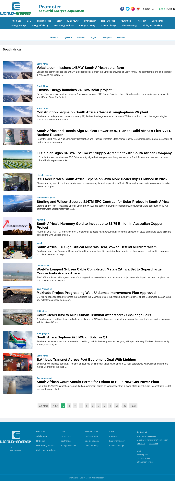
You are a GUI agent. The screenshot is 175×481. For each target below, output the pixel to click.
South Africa (42, 64)
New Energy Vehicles (64, 25)
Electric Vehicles (44, 175)
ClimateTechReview (145, 462)
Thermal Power (44, 21)
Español (81, 38)
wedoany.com (142, 455)
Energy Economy (87, 25)
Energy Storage (18, 25)
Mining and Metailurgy (153, 25)
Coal (29, 21)
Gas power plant (44, 378)
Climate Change (108, 25)
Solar (59, 21)
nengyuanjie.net (143, 458)
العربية (93, 38)
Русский (68, 38)
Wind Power (72, 21)
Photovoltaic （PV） (46, 197)
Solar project (43, 333)
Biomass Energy (129, 25)
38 (125, 406)
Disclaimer (153, 444)
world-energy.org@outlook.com (156, 440)
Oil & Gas (16, 21)
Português (106, 38)
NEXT (133, 406)
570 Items (43, 406)
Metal (39, 243)
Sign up (171, 9)
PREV (55, 406)
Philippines (42, 311)
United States (43, 265)
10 (117, 406)
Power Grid (126, 21)
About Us (141, 444)
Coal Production (44, 289)
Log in (162, 9)
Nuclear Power (108, 21)
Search (146, 9)
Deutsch (121, 38)
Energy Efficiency (40, 25)
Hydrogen (141, 21)
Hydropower (90, 21)
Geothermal (157, 21)
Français (54, 38)
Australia (41, 220)
